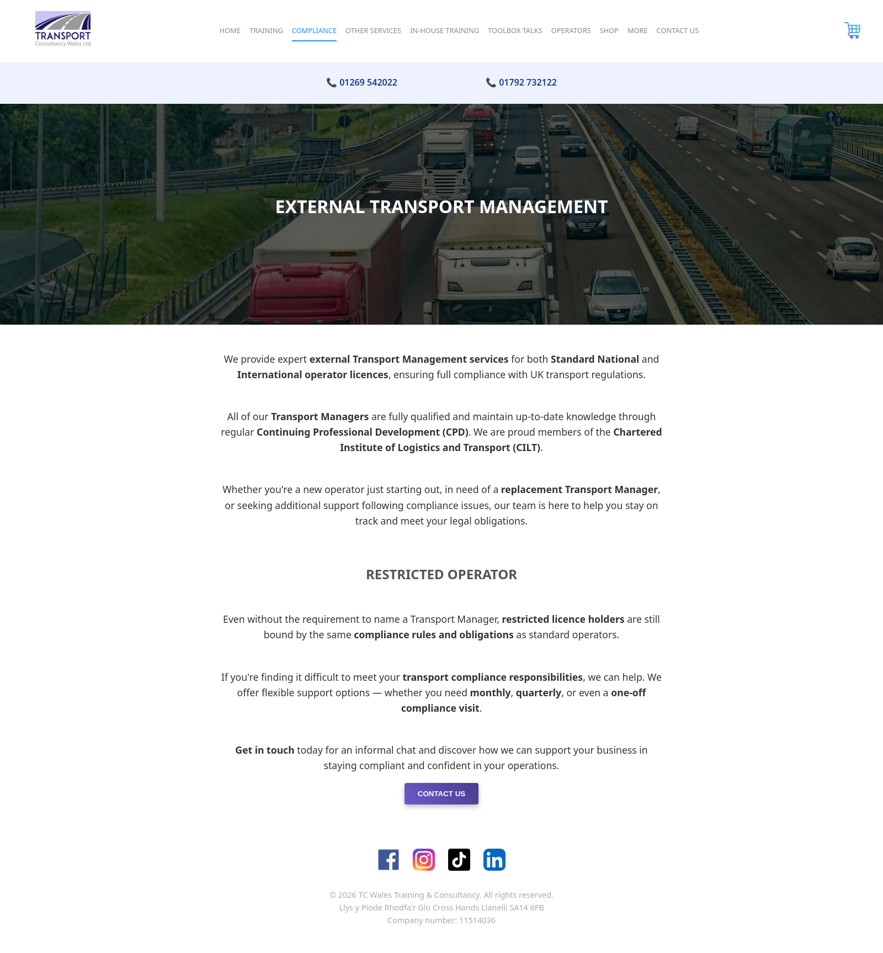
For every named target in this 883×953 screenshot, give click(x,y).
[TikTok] (459, 860)
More (637, 30)
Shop (609, 30)
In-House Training (444, 30)
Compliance (314, 30)
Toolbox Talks (515, 30)
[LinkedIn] (494, 860)
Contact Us (678, 30)
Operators (571, 30)
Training (266, 30)
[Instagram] (424, 860)
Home (230, 30)
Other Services (373, 30)
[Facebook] (388, 860)
